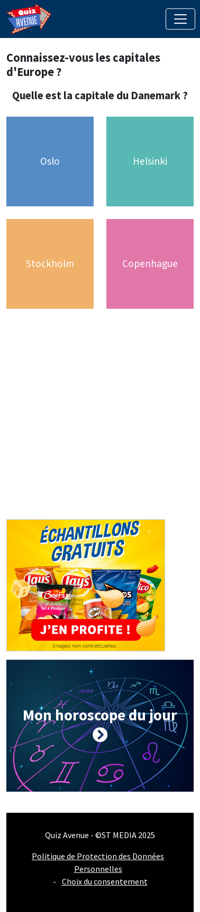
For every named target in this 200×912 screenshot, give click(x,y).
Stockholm (50, 263)
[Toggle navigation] (180, 19)
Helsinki (150, 161)
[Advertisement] (99, 420)
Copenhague (150, 263)
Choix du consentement (105, 881)
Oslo (50, 161)
